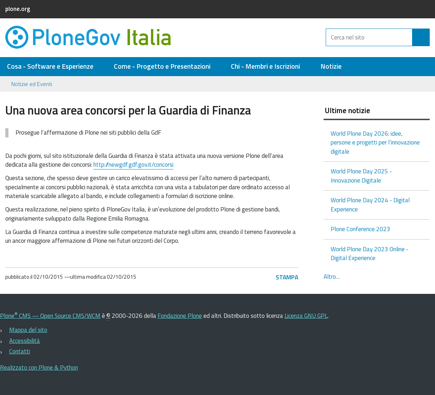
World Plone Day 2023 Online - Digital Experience (370, 254)
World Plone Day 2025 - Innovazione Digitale (361, 176)
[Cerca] (421, 37)
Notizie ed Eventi (31, 84)
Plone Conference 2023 (360, 229)
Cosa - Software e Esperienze (50, 66)
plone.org (17, 8)
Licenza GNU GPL (305, 315)
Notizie (331, 66)
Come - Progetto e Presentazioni (162, 66)
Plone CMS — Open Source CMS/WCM (50, 315)
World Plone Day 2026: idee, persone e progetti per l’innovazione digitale (375, 142)
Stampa (287, 277)
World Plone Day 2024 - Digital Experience (370, 205)
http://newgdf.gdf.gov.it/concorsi (133, 164)
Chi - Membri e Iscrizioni (265, 66)
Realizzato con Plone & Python (39, 367)
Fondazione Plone (180, 315)
